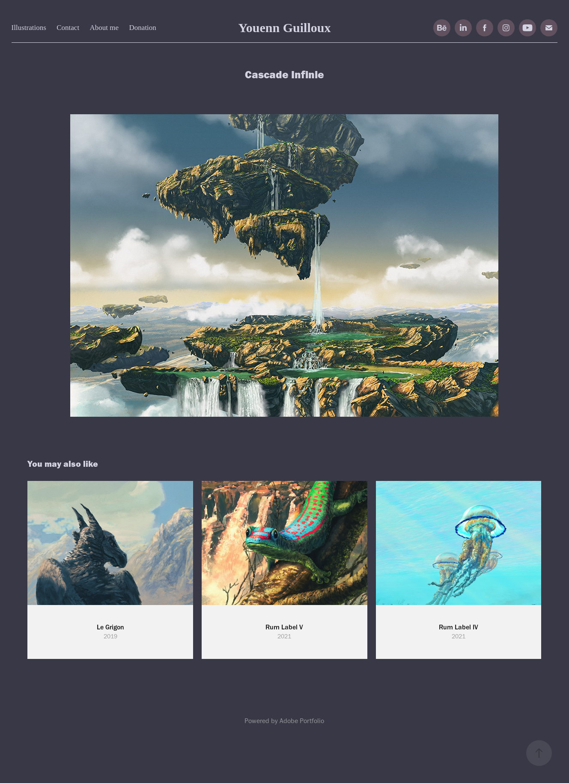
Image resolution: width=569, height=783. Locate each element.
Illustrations (29, 28)
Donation (142, 28)
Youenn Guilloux (284, 28)
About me (104, 28)
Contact (68, 28)
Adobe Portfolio (302, 721)
